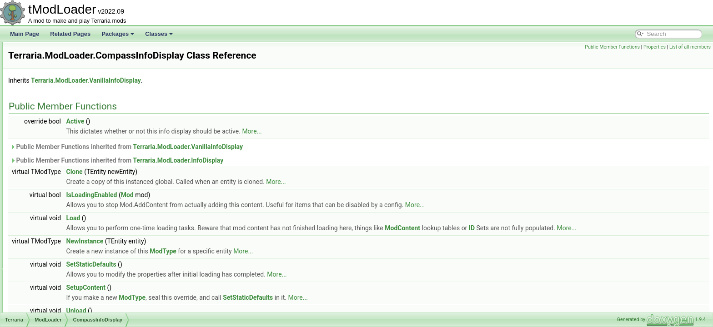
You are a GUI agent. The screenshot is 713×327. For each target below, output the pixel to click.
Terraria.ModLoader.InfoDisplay (291, 160)
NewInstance (198, 241)
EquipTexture (60, 301)
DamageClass (62, 201)
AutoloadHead (62, 82)
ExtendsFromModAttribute (76, 311)
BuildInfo (55, 132)
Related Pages (70, 33)
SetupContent (199, 287)
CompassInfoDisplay (70, 181)
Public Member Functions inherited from (240, 146)
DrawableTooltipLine (69, 261)
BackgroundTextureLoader (77, 92)
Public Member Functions (612, 47)
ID (585, 228)
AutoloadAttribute (65, 52)
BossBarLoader (63, 112)
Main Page (24, 33)
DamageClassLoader (70, 221)
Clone (188, 171)
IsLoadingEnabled (205, 194)
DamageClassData (67, 211)
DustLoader (59, 281)
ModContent (516, 228)
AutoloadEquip (62, 72)
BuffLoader (58, 122)
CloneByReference (67, 142)
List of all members (690, 47)
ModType (276, 251)
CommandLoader (66, 171)
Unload (190, 310)
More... (365, 131)
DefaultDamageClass (70, 231)
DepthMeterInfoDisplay (72, 241)
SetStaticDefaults (205, 264)
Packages (117, 33)
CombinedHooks (65, 152)
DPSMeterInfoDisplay (71, 251)
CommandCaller (64, 162)
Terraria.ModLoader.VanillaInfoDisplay (200, 80)
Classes (159, 33)
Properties (654, 47)
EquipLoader (60, 291)
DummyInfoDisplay (67, 271)
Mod (241, 194)
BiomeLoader (61, 102)
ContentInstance (64, 191)
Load (187, 218)
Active (189, 121)
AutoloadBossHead (68, 62)
